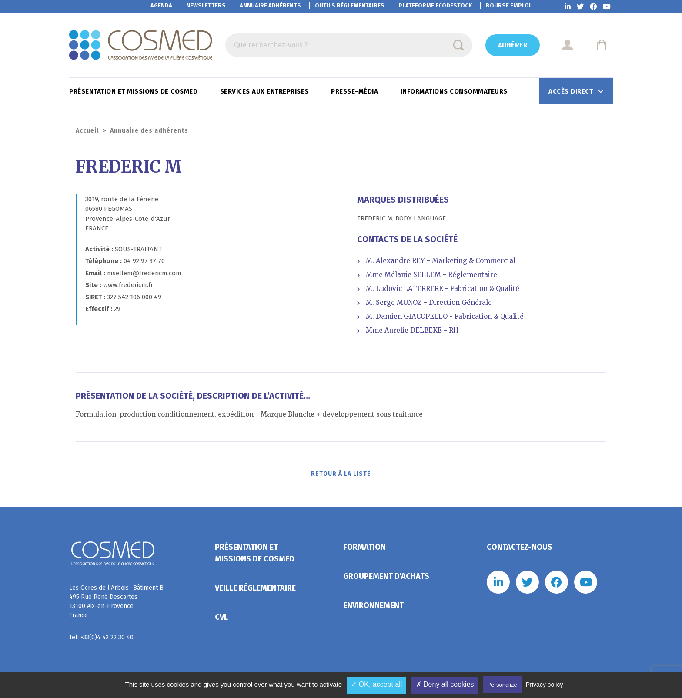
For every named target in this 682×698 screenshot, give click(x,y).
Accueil (87, 130)
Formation (364, 549)
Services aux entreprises (265, 91)
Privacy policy (544, 684)
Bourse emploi (508, 5)
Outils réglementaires (349, 5)
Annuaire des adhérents (149, 130)
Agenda (161, 5)
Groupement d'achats (386, 579)
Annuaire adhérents (270, 5)
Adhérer (513, 45)
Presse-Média (355, 91)
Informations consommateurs (455, 91)
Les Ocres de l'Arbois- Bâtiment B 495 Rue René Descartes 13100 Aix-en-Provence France (116, 604)
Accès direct (571, 91)
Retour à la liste (341, 475)
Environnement (373, 608)
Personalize (502, 684)
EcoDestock (435, 5)
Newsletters (206, 5)
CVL (221, 620)
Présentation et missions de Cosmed (134, 91)
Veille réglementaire (255, 590)
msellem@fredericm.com (144, 273)
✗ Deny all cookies (445, 684)
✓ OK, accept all (376, 684)
